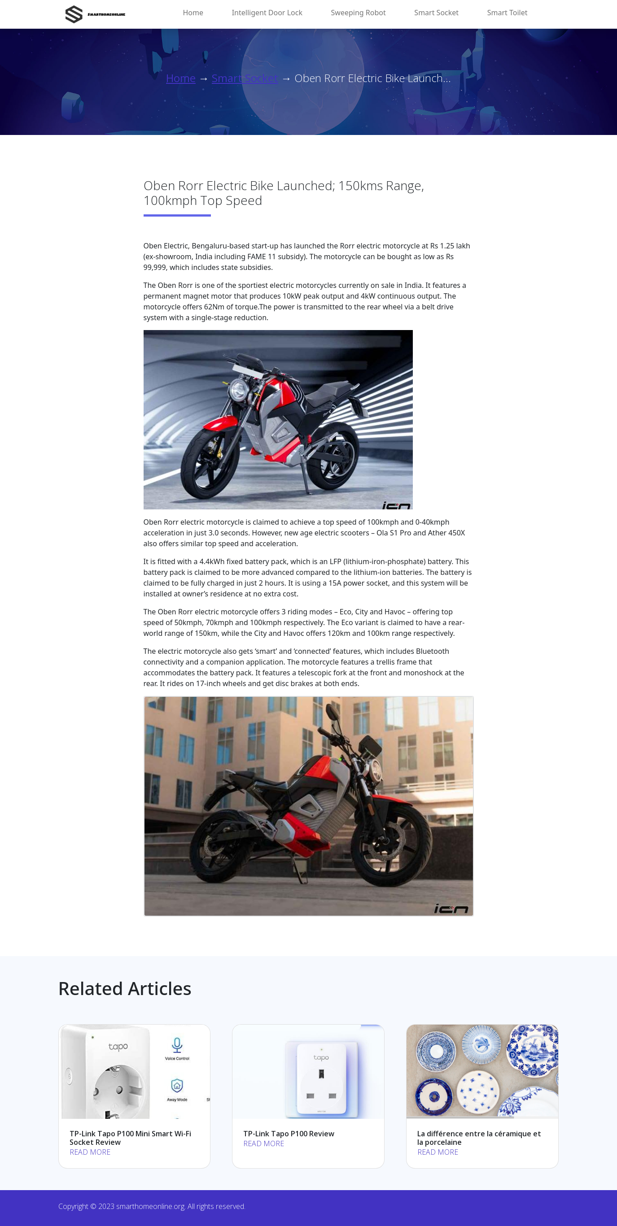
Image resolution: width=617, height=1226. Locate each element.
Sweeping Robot (358, 12)
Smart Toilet (507, 12)
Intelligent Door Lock (267, 12)
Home (193, 12)
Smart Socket (436, 12)
